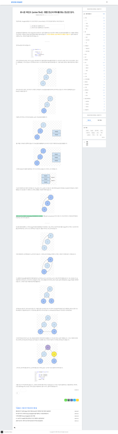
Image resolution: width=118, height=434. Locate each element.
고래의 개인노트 (58, 432)
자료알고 (18, 408)
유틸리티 (95, 110)
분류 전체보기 (95, 14)
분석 (95, 96)
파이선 (95, 26)
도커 (95, 74)
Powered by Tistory (8, 432)
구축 (95, 77)
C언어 (101, 130)
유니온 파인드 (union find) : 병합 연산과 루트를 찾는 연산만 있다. (47, 12)
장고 (95, 37)
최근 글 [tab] (89, 120)
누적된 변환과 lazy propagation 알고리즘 (25, 416)
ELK (95, 54)
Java (95, 23)
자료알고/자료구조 (40, 15)
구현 (95, 87)
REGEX (95, 60)
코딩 (95, 18)
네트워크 (95, 85)
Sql (95, 29)
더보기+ (103, 137)
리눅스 (95, 65)
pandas (95, 101)
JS (95, 43)
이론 (95, 71)
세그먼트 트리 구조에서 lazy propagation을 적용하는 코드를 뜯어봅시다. (32, 413)
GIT (95, 57)
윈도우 (95, 68)
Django (93, 132)
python (88, 135)
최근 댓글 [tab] (100, 120)
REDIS (95, 82)
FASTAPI (95, 40)
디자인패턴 (95, 79)
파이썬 (87, 130)
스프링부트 (95, 35)
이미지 (95, 107)
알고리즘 (95, 51)
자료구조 (24, 408)
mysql (92, 130)
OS (95, 63)
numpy (95, 104)
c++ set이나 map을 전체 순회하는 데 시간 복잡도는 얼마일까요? (30, 418)
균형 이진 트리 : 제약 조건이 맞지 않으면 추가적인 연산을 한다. (29, 421)
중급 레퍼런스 (95, 99)
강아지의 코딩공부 (16, 2)
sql (100, 135)
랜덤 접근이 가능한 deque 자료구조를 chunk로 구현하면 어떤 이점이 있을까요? (33, 411)
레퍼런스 (95, 90)
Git (97, 135)
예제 (95, 93)
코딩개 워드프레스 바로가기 (94, 9)
